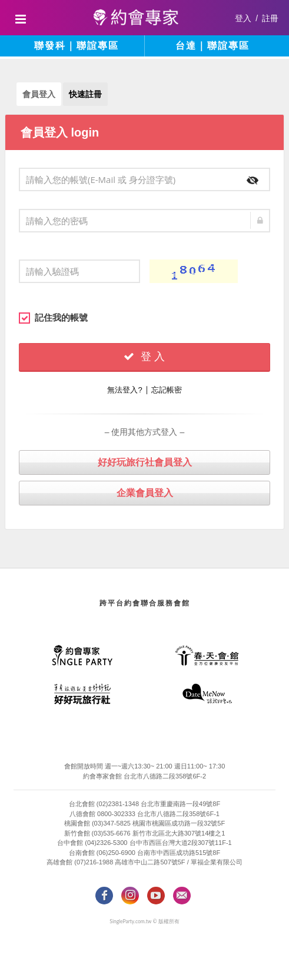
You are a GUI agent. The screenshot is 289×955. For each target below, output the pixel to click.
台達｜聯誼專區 (212, 46)
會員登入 (38, 94)
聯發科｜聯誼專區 (76, 46)
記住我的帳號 (53, 318)
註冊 (270, 18)
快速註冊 (85, 94)
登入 (243, 18)
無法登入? (124, 389)
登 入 (144, 356)
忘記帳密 (166, 389)
